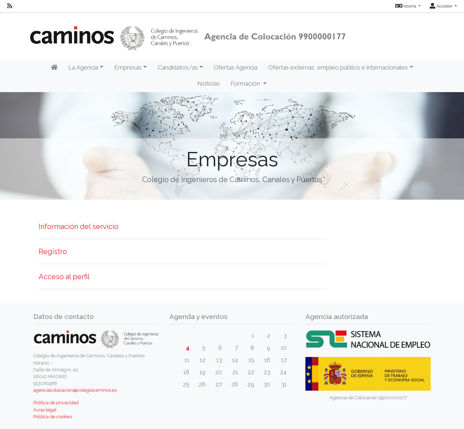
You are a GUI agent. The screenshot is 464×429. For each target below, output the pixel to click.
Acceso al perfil (64, 276)
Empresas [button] (128, 67)
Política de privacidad (56, 402)
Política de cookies (52, 416)
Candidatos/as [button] (178, 67)
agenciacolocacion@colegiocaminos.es (75, 390)
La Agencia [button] (83, 67)
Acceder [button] (442, 6)
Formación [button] (246, 83)
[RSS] (9, 6)
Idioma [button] (406, 6)
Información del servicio (79, 226)
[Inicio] (54, 67)
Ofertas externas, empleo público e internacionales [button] (338, 67)
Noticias (208, 83)
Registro (53, 251)
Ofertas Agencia (235, 67)
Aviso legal (45, 410)
